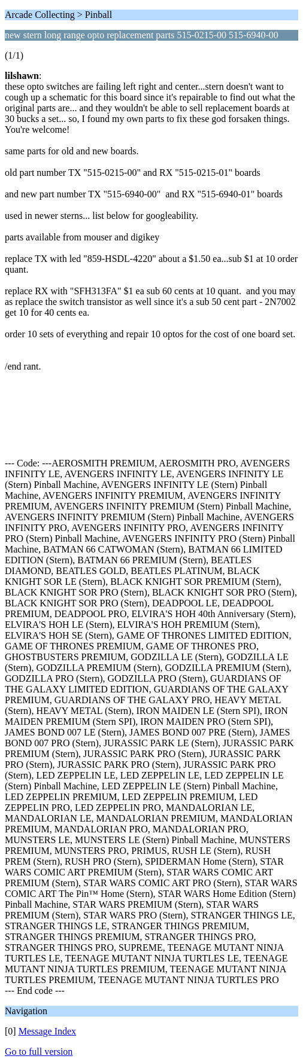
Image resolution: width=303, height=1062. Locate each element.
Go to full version (38, 1051)
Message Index (47, 1031)
